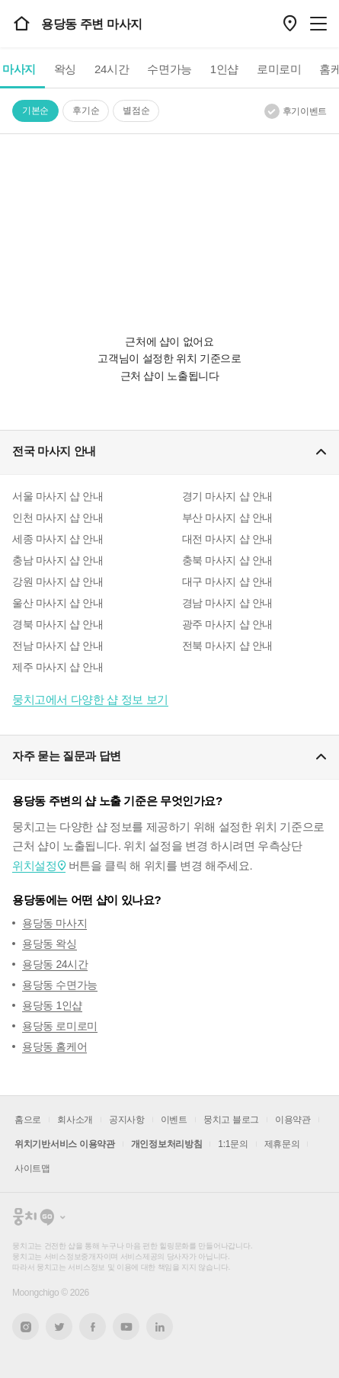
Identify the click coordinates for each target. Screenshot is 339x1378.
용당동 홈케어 (54, 1046)
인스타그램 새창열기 (25, 1326)
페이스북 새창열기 (92, 1327)
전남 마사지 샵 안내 (57, 645)
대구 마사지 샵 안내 (227, 581)
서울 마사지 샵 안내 (57, 496)
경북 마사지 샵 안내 (57, 624)
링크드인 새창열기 (160, 1327)
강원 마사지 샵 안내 (57, 581)
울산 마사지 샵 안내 (57, 603)
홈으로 (27, 1119)
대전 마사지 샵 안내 (227, 539)
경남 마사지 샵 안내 (227, 603)
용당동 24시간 (55, 964)
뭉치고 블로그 (231, 1119)
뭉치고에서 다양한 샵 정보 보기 (90, 699)
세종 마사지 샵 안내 (57, 539)
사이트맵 (32, 1168)
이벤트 (174, 1119)
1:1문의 (233, 1144)
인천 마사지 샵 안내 (57, 517)
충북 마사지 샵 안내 (227, 560)
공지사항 (127, 1119)
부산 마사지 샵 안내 (227, 517)
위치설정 (34, 865)
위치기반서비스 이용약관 (64, 1144)
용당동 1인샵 (52, 1005)
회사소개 (75, 1119)
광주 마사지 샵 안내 (227, 624)
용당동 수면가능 (60, 985)
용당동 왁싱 (49, 943)
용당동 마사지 (54, 923)
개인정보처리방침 (167, 1144)
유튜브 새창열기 (126, 1327)
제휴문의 (282, 1144)
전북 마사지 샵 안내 (227, 645)
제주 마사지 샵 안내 (57, 667)
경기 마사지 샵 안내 (227, 496)
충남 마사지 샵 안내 (57, 560)
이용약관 (293, 1119)
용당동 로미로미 (60, 1026)
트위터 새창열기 (59, 1326)
